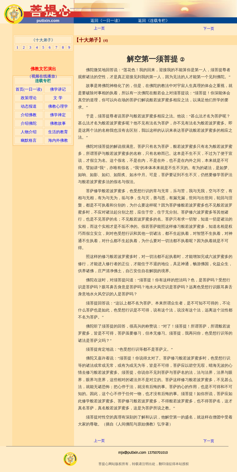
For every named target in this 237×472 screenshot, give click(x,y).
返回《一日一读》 (106, 20)
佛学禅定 (58, 115)
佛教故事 (58, 123)
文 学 (57, 97)
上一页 (99, 28)
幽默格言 (29, 140)
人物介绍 (29, 132)
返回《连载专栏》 (154, 20)
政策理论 (29, 97)
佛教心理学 (58, 106)
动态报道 (29, 106)
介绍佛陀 (29, 123)
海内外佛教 (58, 140)
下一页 (208, 28)
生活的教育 (58, 132)
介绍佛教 (29, 115)
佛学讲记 (58, 89)
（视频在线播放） (43, 76)
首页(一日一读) (29, 89)
